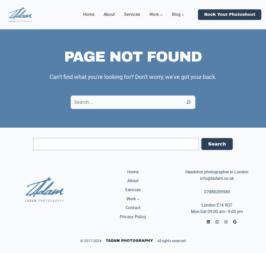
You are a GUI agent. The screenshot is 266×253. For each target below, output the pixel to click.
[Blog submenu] (183, 14)
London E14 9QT (217, 205)
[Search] (188, 102)
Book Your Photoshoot (229, 14)
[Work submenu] (161, 14)
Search (217, 144)
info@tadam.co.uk (217, 178)
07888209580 (217, 191)
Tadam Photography (129, 241)
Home (132, 171)
